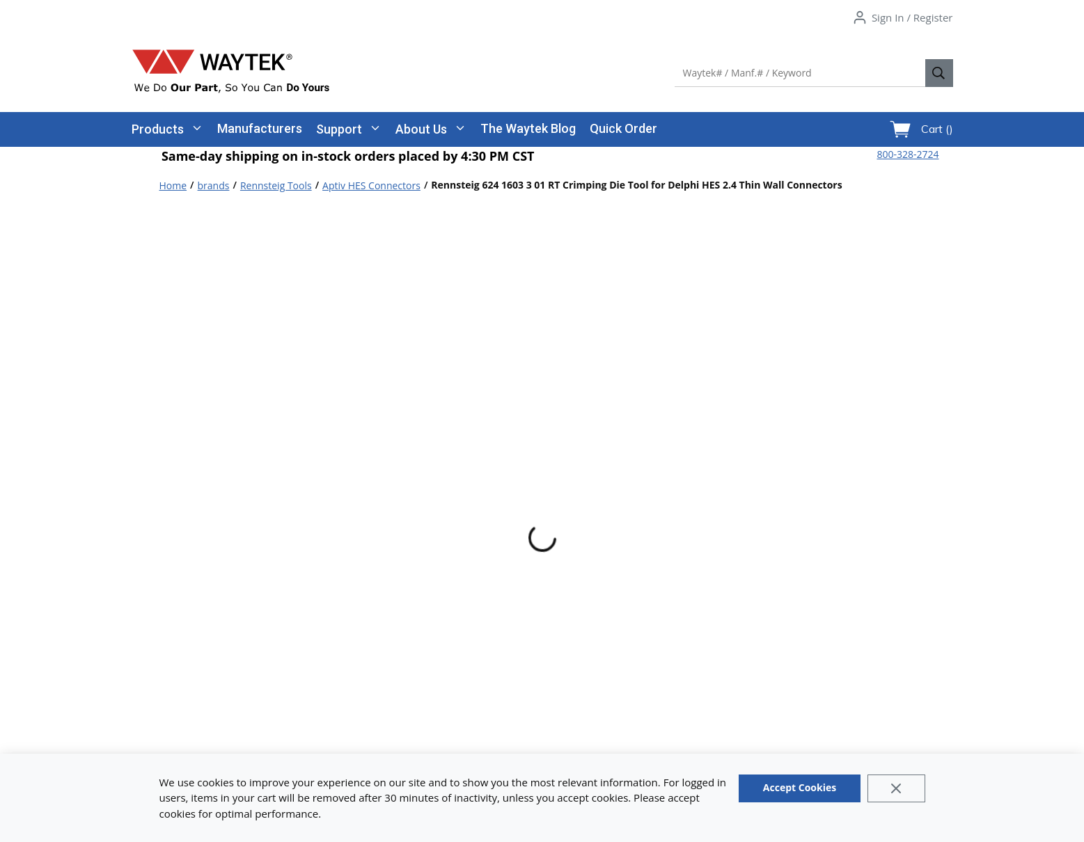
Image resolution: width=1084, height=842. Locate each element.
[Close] (896, 788)
